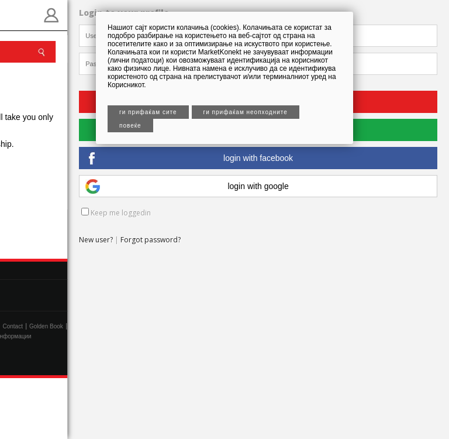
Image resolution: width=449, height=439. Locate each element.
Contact (12, 326)
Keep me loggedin (116, 213)
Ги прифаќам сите (148, 112)
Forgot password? (150, 240)
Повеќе (130, 125)
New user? (96, 240)
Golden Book (46, 326)
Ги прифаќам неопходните (245, 112)
